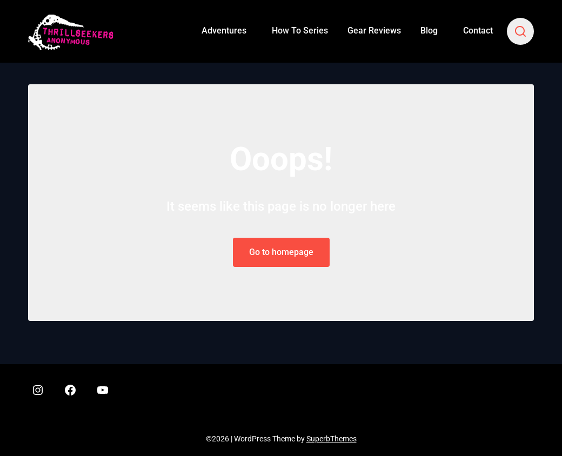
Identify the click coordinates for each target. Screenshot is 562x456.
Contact (478, 30)
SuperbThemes (331, 438)
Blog (429, 30)
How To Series (300, 30)
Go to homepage (281, 252)
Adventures (224, 30)
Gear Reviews (374, 30)
